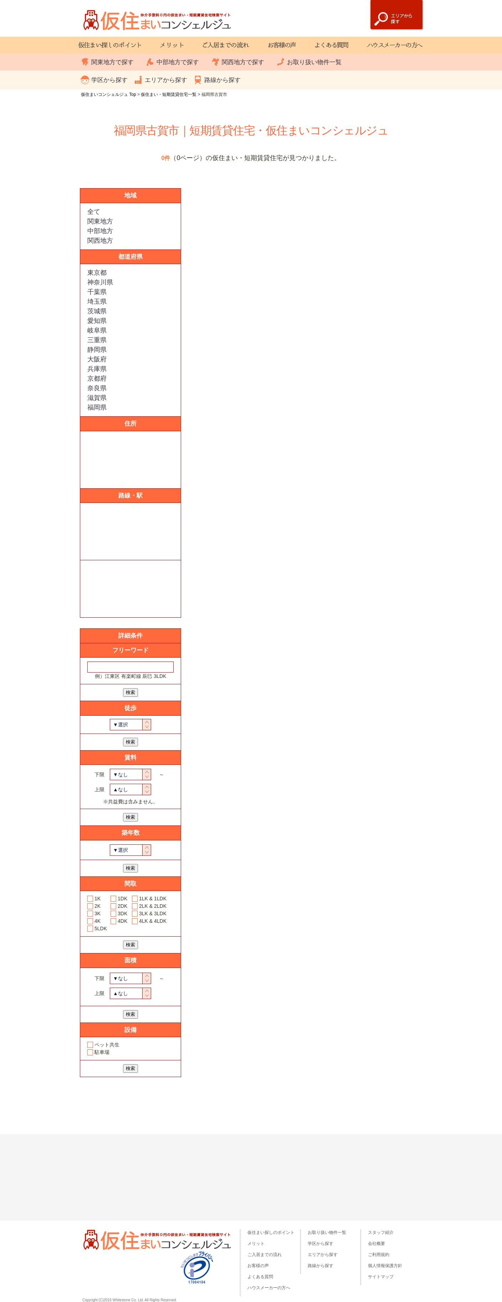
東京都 (97, 272)
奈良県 (97, 388)
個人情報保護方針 (385, 1265)
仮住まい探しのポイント (270, 1232)
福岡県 (97, 407)
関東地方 (100, 221)
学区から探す (109, 80)
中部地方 (100, 231)
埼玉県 (97, 301)
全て (93, 211)
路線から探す (222, 80)
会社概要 (376, 1243)
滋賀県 (97, 397)
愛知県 (97, 320)
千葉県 (97, 291)
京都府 (97, 378)
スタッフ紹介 (381, 1232)
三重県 (97, 340)
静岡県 (97, 349)
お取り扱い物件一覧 (314, 62)
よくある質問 (260, 1276)
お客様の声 (258, 1265)
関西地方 (100, 240)
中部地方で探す (178, 62)
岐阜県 (97, 330)
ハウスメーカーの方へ (268, 1287)
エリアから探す (166, 80)
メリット (256, 1243)
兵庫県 (97, 368)
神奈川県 (100, 282)
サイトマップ (381, 1276)
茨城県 (97, 311)
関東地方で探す (112, 62)
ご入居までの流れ (264, 1254)
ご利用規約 (378, 1254)
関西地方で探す (243, 62)
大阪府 (97, 359)
